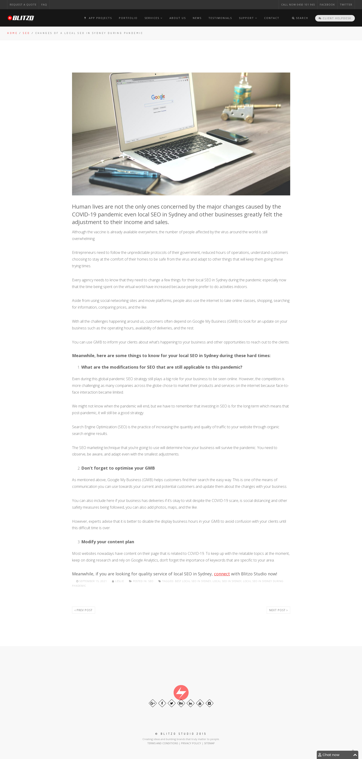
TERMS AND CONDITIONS (163, 743)
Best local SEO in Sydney (193, 581)
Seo (26, 33)
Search (300, 18)
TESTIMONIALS (220, 18)
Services (154, 18)
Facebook (327, 4)
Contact (271, 18)
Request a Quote (23, 4)
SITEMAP (209, 743)
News (197, 18)
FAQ (44, 4)
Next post (278, 610)
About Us (177, 18)
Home (12, 33)
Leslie (118, 581)
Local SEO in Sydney (227, 581)
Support (248, 18)
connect (222, 574)
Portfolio (128, 18)
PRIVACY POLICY (191, 743)
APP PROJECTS (97, 18)
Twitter (346, 4)
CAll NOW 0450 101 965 (298, 4)
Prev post (84, 610)
